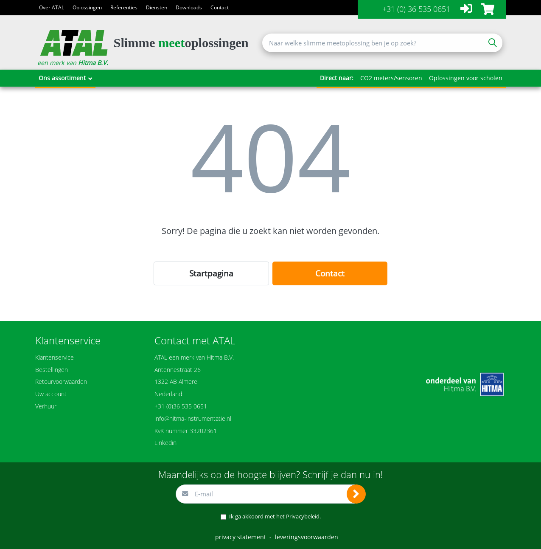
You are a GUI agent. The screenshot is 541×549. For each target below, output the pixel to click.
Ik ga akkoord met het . (275, 516)
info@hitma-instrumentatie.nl (192, 418)
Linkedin (165, 443)
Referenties (123, 7)
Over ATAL (51, 7)
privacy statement (240, 537)
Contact (219, 7)
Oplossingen (87, 7)
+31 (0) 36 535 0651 (416, 9)
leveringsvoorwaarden (306, 537)
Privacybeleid (303, 516)
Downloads (189, 7)
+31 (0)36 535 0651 (180, 406)
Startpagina (211, 273)
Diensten (156, 7)
